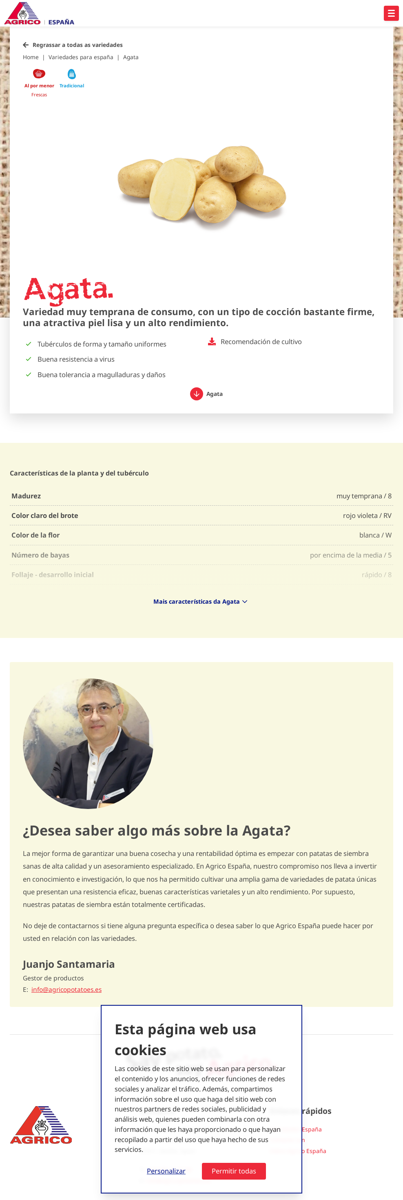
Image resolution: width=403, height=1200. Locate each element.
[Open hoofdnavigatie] (391, 13)
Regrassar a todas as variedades (78, 45)
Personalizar (166, 1171)
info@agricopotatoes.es (66, 989)
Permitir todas (234, 1171)
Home (31, 57)
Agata (131, 57)
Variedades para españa (81, 57)
